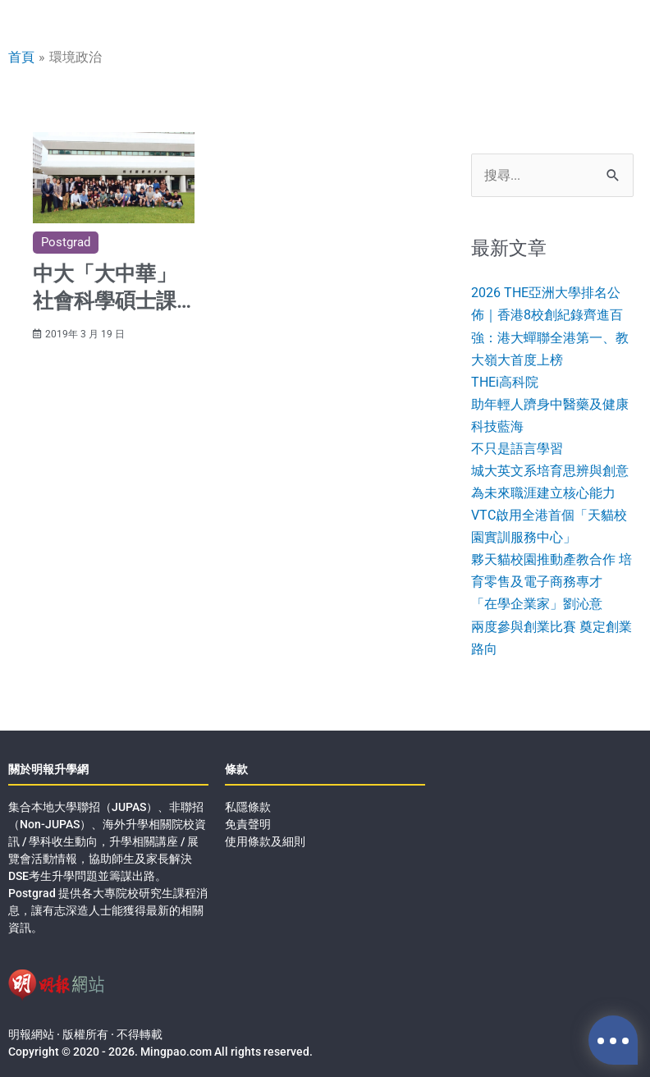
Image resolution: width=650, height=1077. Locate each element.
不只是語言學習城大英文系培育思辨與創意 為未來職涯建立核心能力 (550, 471)
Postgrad (65, 242)
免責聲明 (248, 824)
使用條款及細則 (265, 841)
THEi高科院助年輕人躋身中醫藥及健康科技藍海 (550, 404)
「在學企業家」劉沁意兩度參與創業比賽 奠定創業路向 (551, 626)
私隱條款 (248, 806)
